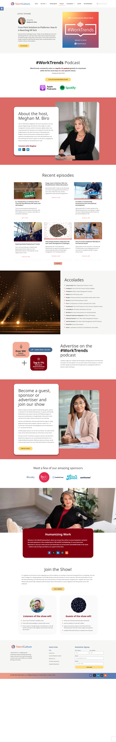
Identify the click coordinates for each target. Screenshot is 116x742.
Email (76, 656)
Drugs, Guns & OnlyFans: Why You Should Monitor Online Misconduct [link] (56, 184)
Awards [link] (79, 3)
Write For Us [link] (52, 659)
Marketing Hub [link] (53, 3)
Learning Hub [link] (70, 3)
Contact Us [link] (52, 654)
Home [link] (36, 3)
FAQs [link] (50, 651)
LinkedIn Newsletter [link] (54, 665)
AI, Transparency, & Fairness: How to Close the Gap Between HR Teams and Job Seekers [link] (28, 203)
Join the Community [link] (54, 662)
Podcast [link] (62, 3)
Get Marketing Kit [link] (88, 3)
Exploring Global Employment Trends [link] (27, 244)
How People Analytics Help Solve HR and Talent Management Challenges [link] (57, 242)
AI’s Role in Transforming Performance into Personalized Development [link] (85, 203)
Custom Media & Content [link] (55, 656)
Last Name (92, 651)
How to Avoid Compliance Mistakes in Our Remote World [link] (87, 242)
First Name (78, 651)
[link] (2, 8)
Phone (76, 662)
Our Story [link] (44, 3)
